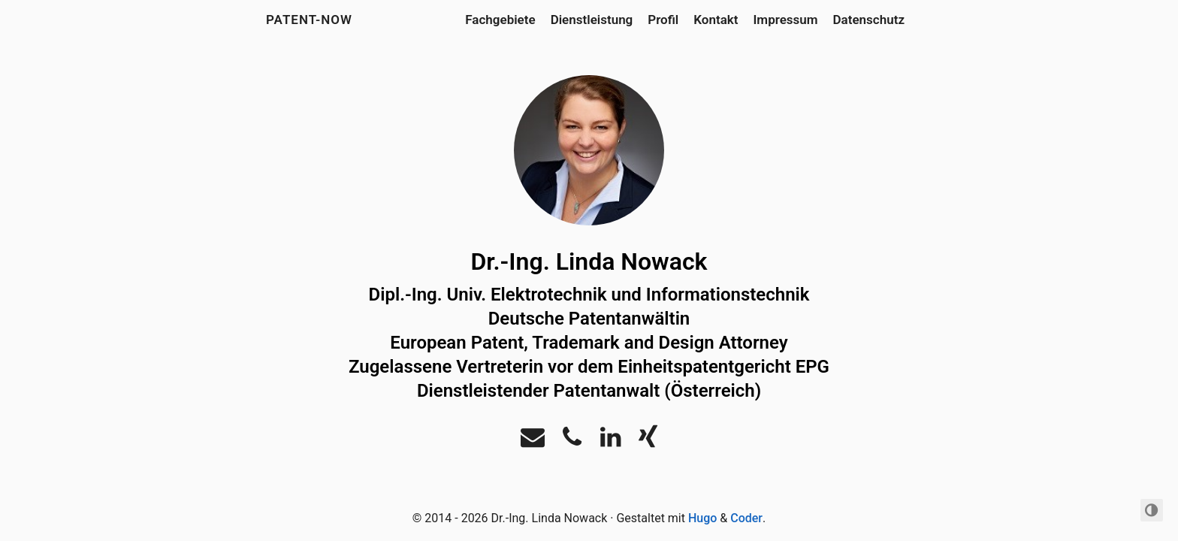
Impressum (785, 19)
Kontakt (715, 19)
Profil (663, 19)
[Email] (533, 441)
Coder (746, 518)
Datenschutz (869, 19)
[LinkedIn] (610, 441)
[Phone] (572, 441)
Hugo (702, 518)
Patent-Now (309, 19)
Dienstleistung (592, 19)
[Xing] (648, 441)
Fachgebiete (500, 19)
